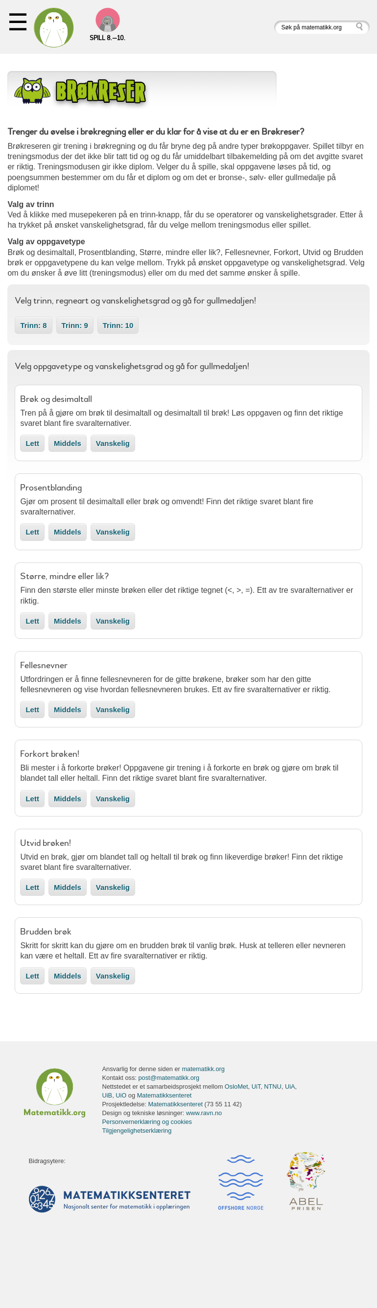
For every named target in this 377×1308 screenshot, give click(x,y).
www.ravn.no (204, 1113)
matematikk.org (203, 1069)
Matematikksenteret (164, 1095)
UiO (121, 1095)
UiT (256, 1086)
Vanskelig (113, 443)
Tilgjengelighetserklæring (137, 1130)
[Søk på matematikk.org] (314, 27)
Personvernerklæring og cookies (147, 1121)
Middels (67, 443)
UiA (290, 1086)
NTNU (273, 1086)
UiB (107, 1095)
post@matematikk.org (168, 1077)
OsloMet (236, 1086)
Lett (32, 443)
